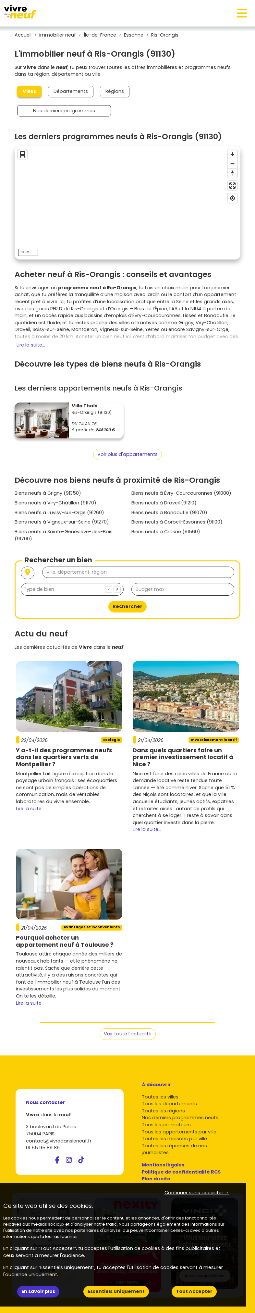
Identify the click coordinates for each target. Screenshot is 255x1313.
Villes (29, 91)
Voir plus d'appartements (127, 454)
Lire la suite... (31, 345)
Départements (71, 91)
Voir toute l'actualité (128, 1034)
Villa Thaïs (84, 406)
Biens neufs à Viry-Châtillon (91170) (55, 503)
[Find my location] (232, 198)
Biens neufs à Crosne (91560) (165, 531)
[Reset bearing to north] (232, 173)
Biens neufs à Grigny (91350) (48, 493)
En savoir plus (38, 1291)
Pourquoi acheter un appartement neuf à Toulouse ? (65, 941)
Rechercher (127, 606)
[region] (127, 202)
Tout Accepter (194, 1291)
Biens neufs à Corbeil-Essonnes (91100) (177, 522)
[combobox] (72, 589)
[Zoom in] (232, 154)
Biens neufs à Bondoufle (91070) (169, 512)
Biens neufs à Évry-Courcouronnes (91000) (181, 493)
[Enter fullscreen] (232, 185)
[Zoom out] (232, 163)
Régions (114, 91)
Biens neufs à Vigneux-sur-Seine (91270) (62, 522)
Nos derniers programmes (64, 110)
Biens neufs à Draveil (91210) (164, 503)
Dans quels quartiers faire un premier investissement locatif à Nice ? (183, 757)
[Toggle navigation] (242, 13)
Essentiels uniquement (116, 1291)
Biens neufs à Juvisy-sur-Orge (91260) (59, 512)
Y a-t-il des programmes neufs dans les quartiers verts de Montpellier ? (64, 757)
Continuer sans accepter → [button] (196, 1192)
